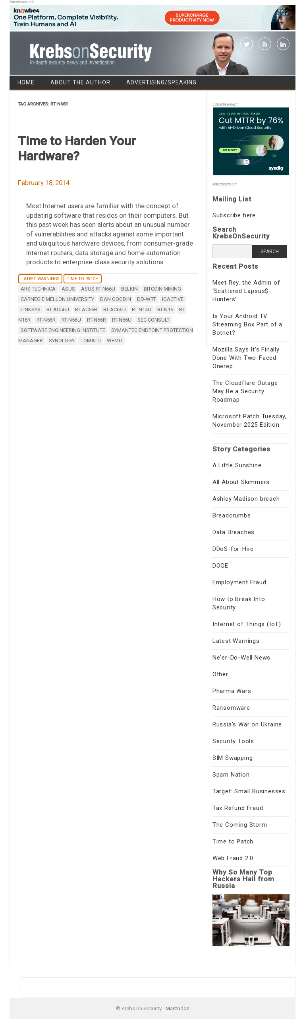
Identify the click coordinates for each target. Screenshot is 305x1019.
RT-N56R (46, 320)
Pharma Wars (231, 691)
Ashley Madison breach (246, 498)
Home (26, 82)
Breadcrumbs (231, 515)
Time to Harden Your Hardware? (77, 148)
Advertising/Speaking (161, 82)
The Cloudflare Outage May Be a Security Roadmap (245, 391)
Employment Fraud (239, 582)
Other (220, 674)
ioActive (172, 299)
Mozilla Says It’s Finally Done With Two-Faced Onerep (246, 358)
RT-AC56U (57, 309)
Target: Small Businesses (249, 791)
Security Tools (233, 741)
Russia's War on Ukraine (247, 724)
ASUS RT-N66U (98, 289)
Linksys (31, 309)
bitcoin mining (162, 289)
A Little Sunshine (237, 465)
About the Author (80, 82)
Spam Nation (231, 774)
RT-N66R (96, 320)
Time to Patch (82, 278)
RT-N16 (165, 309)
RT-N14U (141, 309)
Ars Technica (38, 289)
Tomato (91, 341)
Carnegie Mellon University (57, 299)
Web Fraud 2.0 (232, 858)
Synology (62, 341)
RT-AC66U (114, 309)
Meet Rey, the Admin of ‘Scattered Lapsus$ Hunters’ (246, 291)
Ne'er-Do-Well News (241, 657)
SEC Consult (153, 320)
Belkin (129, 289)
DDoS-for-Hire (233, 548)
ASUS (68, 289)
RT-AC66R (86, 309)
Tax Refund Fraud (237, 808)
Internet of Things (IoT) (246, 624)
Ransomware (231, 707)
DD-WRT (146, 299)
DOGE (220, 565)
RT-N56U (71, 320)
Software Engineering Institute (63, 330)
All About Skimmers (241, 482)
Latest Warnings (40, 278)
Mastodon (177, 1008)
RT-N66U (121, 320)
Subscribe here (234, 215)
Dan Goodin (115, 299)
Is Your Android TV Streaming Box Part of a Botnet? (247, 324)
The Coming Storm (239, 824)
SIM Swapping (232, 757)
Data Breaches (233, 532)
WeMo (114, 341)
